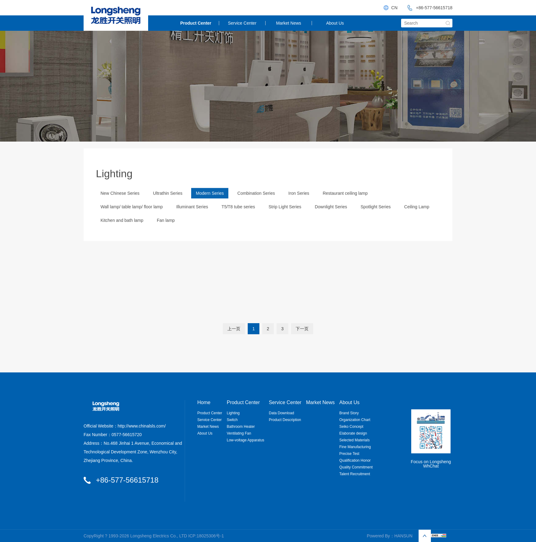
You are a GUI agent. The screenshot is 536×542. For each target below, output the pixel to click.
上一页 (233, 328)
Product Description (285, 420)
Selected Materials (354, 440)
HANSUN (403, 535)
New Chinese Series (120, 201)
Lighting (233, 413)
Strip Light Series (285, 215)
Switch (232, 420)
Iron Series (298, 201)
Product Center (195, 23)
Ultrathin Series (168, 201)
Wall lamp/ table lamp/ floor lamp (131, 215)
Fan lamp (166, 229)
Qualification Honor (355, 460)
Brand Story (349, 413)
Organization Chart (354, 420)
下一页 (302, 328)
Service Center (242, 23)
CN (394, 7)
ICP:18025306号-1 (206, 535)
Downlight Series (331, 215)
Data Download (281, 413)
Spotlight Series (376, 215)
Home (204, 402)
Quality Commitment (356, 467)
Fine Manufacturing (355, 447)
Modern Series (210, 201)
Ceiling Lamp (416, 215)
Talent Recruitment (354, 474)
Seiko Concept (351, 426)
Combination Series (256, 201)
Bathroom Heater (241, 426)
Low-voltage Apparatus (245, 440)
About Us (335, 23)
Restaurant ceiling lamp (345, 201)
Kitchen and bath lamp (121, 229)
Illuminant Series (192, 215)
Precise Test (349, 454)
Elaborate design (353, 433)
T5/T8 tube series (238, 215)
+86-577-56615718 (428, 7)
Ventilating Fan (239, 433)
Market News (288, 23)
